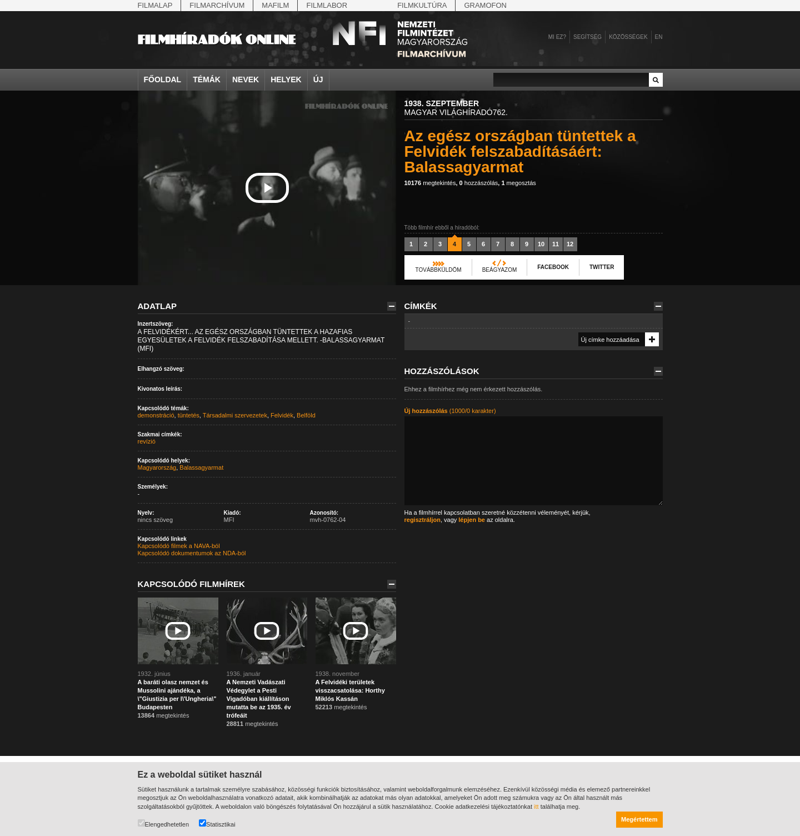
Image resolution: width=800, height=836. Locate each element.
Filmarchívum (216, 5)
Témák (207, 79)
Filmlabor (326, 5)
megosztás (518, 183)
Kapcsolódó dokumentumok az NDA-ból (192, 553)
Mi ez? (557, 37)
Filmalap (155, 5)
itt (536, 806)
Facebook (553, 267)
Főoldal (163, 79)
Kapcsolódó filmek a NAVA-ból (179, 546)
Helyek (286, 79)
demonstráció (156, 415)
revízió (147, 441)
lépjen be (471, 519)
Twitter (601, 267)
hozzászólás (478, 183)
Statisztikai (217, 823)
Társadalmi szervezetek (235, 415)
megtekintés (430, 183)
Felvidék (282, 415)
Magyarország (157, 467)
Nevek (245, 79)
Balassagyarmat (201, 467)
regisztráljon (422, 519)
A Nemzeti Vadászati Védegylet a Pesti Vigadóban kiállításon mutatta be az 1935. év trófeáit (259, 699)
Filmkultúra (422, 5)
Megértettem (639, 819)
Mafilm (275, 5)
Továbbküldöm (439, 270)
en (659, 37)
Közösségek (628, 37)
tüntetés (188, 415)
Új (318, 79)
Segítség (587, 37)
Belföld (306, 415)
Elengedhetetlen (163, 823)
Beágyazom (499, 270)
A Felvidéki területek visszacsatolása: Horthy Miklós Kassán (350, 690)
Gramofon (485, 5)
